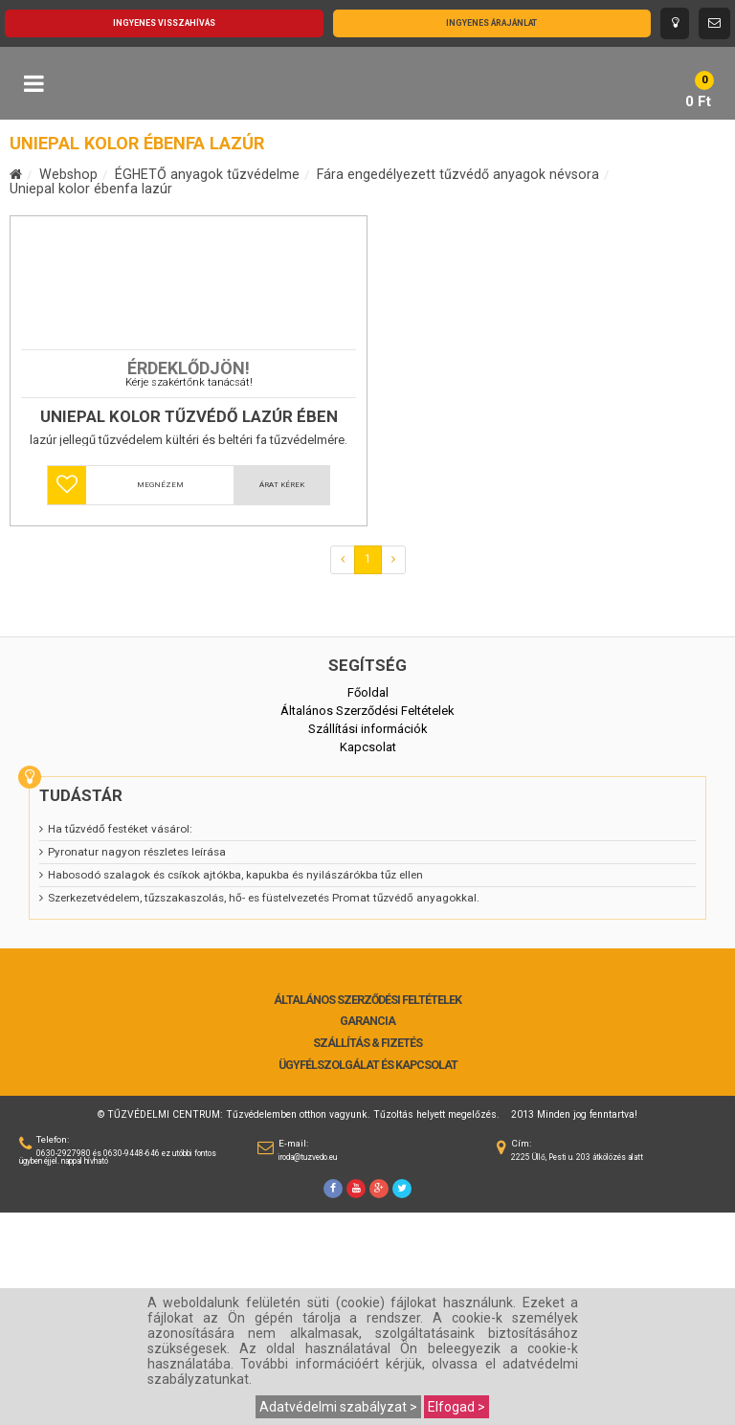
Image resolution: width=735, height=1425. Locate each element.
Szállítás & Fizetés (367, 1255)
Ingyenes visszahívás (164, 23)
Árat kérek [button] (281, 697)
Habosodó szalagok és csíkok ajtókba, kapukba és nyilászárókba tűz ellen (235, 1087)
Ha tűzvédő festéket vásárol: (120, 1041)
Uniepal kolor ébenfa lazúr (91, 188)
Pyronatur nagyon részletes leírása (137, 1064)
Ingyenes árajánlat (491, 23)
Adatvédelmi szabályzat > (338, 1406)
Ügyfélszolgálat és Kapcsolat (367, 1277)
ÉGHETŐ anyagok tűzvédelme (207, 174)
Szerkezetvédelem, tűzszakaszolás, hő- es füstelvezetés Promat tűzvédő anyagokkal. (263, 1110)
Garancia (367, 1233)
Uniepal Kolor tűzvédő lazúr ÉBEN (189, 629)
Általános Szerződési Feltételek (367, 1212)
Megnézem (160, 697)
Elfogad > (456, 1406)
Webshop (68, 174)
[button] (67, 698)
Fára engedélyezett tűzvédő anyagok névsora (458, 174)
